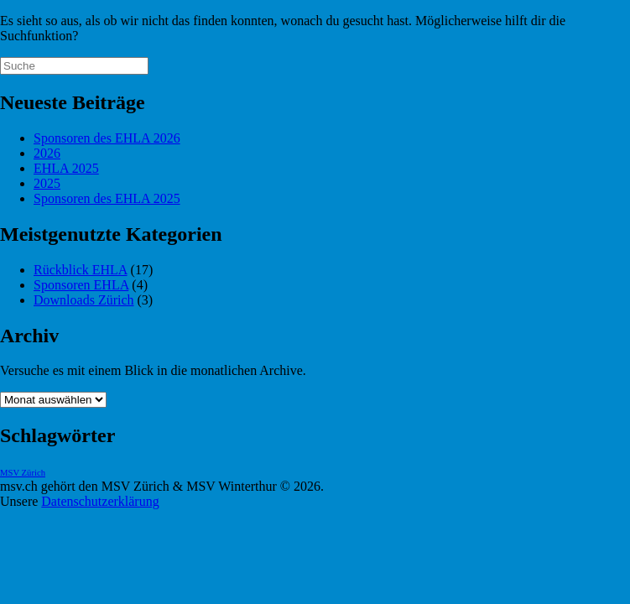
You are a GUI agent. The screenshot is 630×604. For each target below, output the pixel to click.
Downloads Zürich (84, 300)
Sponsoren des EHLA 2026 (107, 138)
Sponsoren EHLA (81, 285)
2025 (47, 183)
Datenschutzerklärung (100, 501)
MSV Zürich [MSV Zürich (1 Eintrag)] (22, 472)
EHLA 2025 (66, 168)
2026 (47, 153)
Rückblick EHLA (81, 270)
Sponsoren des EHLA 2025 (107, 198)
